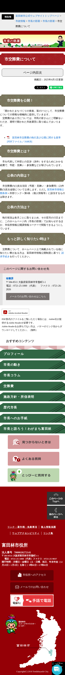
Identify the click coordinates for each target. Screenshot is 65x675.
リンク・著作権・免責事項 (22, 527)
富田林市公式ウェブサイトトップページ (37, 16)
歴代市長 (10, 407)
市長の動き (12, 364)
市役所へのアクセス (34, 574)
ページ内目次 (32, 72)
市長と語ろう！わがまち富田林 (27, 428)
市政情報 (20, 21)
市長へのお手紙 (15, 418)
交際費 (8, 386)
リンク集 (48, 533)
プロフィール (13, 354)
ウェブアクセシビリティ (25, 533)
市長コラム (12, 375)
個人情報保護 (48, 527)
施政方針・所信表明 (18, 397)
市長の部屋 (34, 21)
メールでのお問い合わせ (34, 586)
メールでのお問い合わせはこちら (28, 296)
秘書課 (9, 278)
